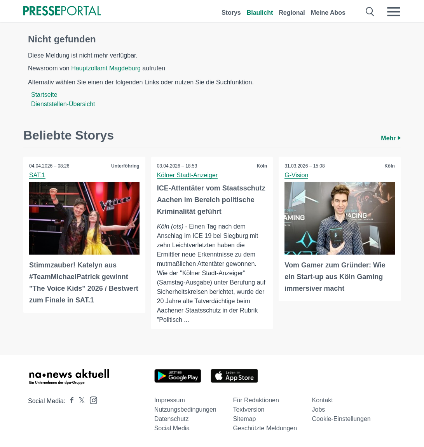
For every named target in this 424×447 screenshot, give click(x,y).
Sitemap (244, 419)
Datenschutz (171, 419)
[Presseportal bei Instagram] (91, 399)
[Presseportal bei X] (79, 401)
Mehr (391, 138)
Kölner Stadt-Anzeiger (187, 175)
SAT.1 (37, 175)
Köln (262, 166)
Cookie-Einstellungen (341, 419)
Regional (292, 12)
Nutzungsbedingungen (185, 409)
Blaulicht (260, 12)
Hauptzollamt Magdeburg (106, 68)
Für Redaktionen (256, 400)
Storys (231, 12)
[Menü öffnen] (394, 11)
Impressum (169, 400)
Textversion (249, 409)
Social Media (172, 428)
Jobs (318, 409)
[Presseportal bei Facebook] (69, 401)
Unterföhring (125, 166)
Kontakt (322, 400)
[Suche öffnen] (370, 11)
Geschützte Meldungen (265, 428)
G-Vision (296, 175)
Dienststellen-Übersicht (63, 104)
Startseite (44, 94)
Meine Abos (328, 12)
